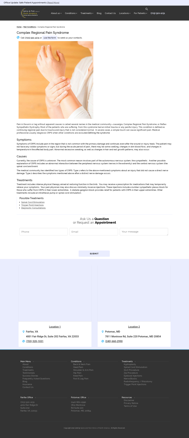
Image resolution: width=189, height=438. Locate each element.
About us (55, 13)
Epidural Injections (133, 376)
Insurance (27, 384)
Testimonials (29, 373)
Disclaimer (129, 400)
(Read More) (53, 2)
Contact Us (110, 13)
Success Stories (30, 376)
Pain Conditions (29, 27)
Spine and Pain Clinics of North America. (95, 428)
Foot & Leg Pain (80, 378)
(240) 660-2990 (114, 341)
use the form (50, 38)
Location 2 (134, 326)
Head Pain (78, 367)
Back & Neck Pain (81, 364)
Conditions (70, 13)
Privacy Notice (131, 403)
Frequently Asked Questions (36, 378)
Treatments (86, 13)
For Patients (140, 13)
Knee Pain (78, 376)
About (26, 364)
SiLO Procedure (131, 370)
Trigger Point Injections (32, 205)
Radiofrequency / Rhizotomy (138, 381)
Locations (124, 13)
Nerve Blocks (130, 378)
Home (19, 27)
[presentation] (94, 244)
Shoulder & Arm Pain (83, 370)
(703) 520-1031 (158, 13)
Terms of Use (130, 406)
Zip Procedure (131, 373)
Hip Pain (77, 373)
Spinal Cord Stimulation (33, 202)
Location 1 (55, 326)
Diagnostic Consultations (33, 208)
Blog (99, 13)
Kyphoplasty (130, 364)
